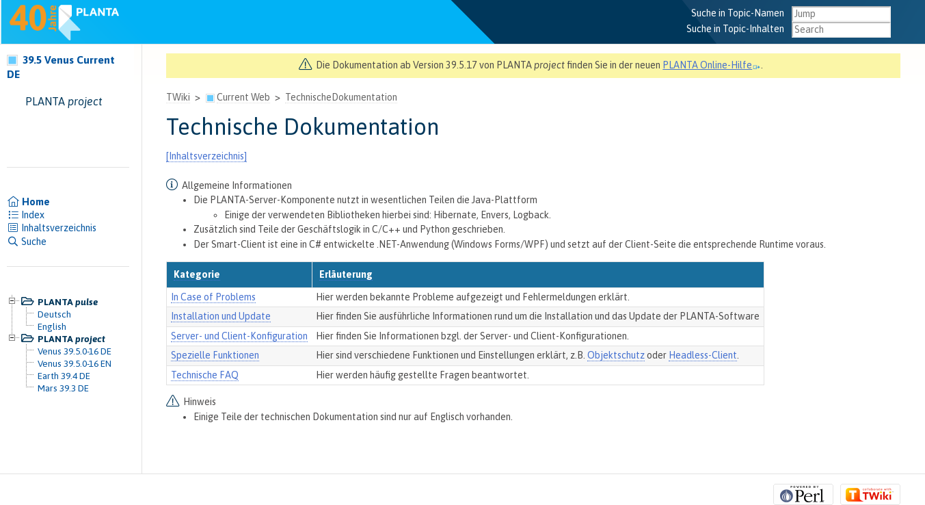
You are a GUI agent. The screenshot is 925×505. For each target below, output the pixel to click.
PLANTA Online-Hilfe (711, 65)
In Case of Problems (213, 297)
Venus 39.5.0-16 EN (74, 363)
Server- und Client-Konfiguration (239, 336)
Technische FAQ (205, 375)
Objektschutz (616, 355)
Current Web (243, 97)
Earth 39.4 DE (64, 375)
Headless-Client (703, 355)
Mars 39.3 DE (63, 388)
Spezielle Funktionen (215, 355)
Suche (26, 241)
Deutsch (54, 314)
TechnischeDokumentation (341, 97)
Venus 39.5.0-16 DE (74, 351)
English (52, 326)
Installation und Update (221, 316)
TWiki (178, 97)
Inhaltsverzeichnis (51, 227)
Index (25, 214)
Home (28, 201)
